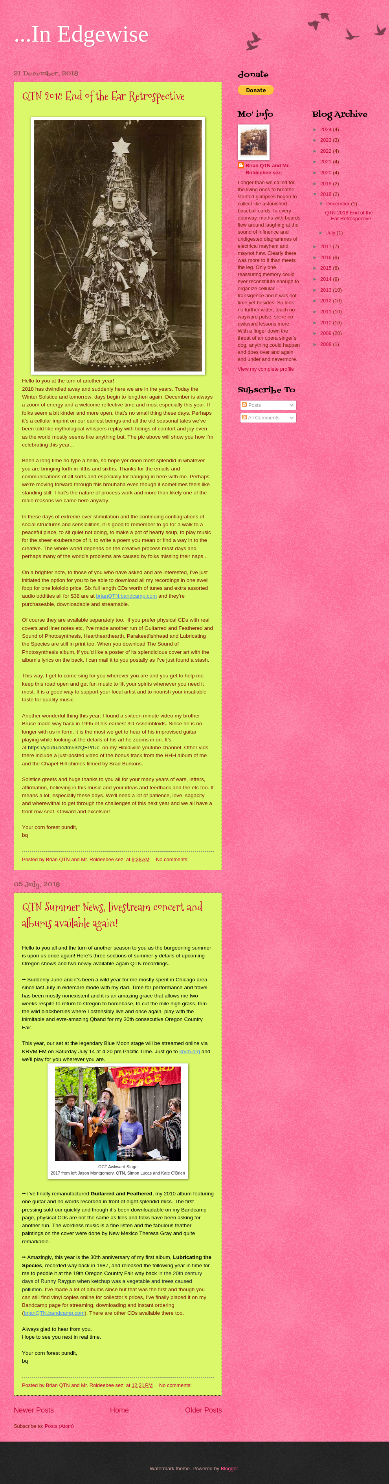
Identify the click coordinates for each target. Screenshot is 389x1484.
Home (119, 1410)
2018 (326, 194)
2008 (326, 344)
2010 (326, 323)
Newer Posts (34, 1410)
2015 (326, 268)
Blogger (229, 1468)
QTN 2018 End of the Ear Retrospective (103, 96)
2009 (326, 333)
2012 (326, 301)
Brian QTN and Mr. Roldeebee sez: (268, 169)
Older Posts (203, 1410)
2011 (326, 312)
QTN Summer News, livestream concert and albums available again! (112, 915)
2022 (326, 151)
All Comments (260, 418)
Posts (251, 405)
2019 (326, 184)
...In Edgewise (81, 34)
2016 (326, 257)
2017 (326, 246)
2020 (326, 173)
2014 (326, 279)
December (338, 204)
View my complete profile (266, 369)
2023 (326, 140)
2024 (326, 129)
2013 (326, 290)
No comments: (173, 859)
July (331, 233)
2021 (326, 162)
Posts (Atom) (59, 1426)
